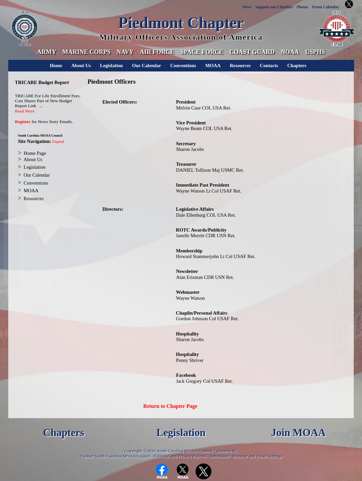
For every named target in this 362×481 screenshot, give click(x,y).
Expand (58, 142)
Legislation (111, 65)
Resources (240, 65)
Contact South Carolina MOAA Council (115, 456)
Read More (25, 111)
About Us (81, 65)
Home (56, 65)
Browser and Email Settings (257, 456)
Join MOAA (298, 432)
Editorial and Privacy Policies (180, 456)
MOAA (212, 65)
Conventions (183, 65)
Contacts (269, 65)
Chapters (297, 65)
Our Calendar (146, 65)
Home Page (35, 153)
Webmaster (220, 456)
